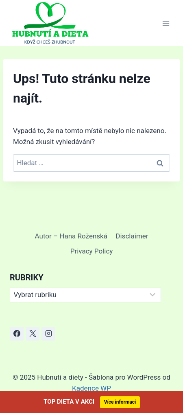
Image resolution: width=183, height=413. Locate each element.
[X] (32, 334)
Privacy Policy (91, 251)
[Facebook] (17, 334)
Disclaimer (131, 236)
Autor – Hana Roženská (71, 236)
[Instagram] (48, 334)
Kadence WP (91, 388)
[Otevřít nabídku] (165, 23)
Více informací (120, 402)
